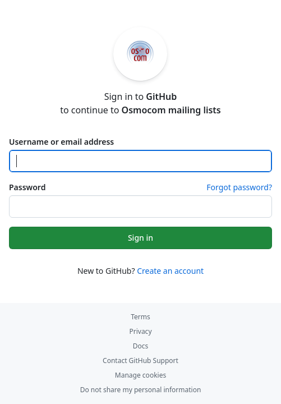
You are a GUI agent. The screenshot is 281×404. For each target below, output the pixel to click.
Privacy (140, 331)
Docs (141, 346)
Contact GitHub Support (140, 360)
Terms (140, 317)
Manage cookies (140, 375)
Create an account (170, 270)
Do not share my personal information (140, 389)
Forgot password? (239, 187)
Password (27, 187)
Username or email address (61, 141)
